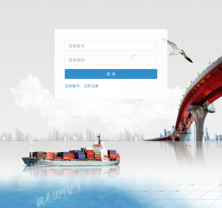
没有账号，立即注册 (82, 85)
